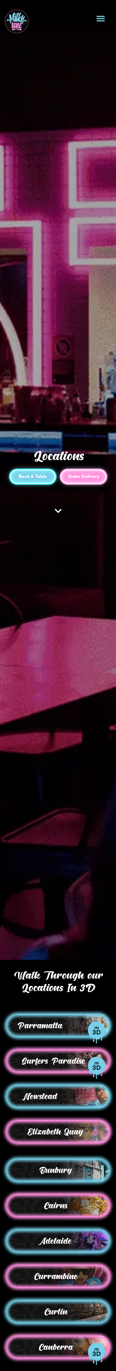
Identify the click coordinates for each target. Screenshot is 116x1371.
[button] (101, 18)
